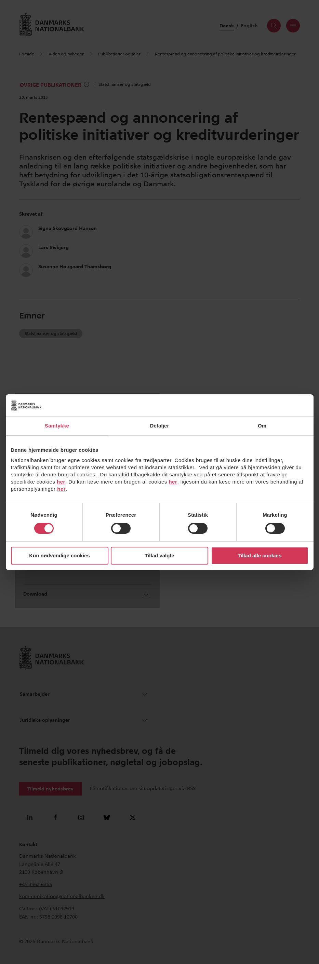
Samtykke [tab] (57, 426)
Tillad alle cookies (259, 555)
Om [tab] (262, 426)
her (61, 482)
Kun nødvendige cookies (59, 555)
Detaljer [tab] (159, 426)
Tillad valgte (159, 555)
